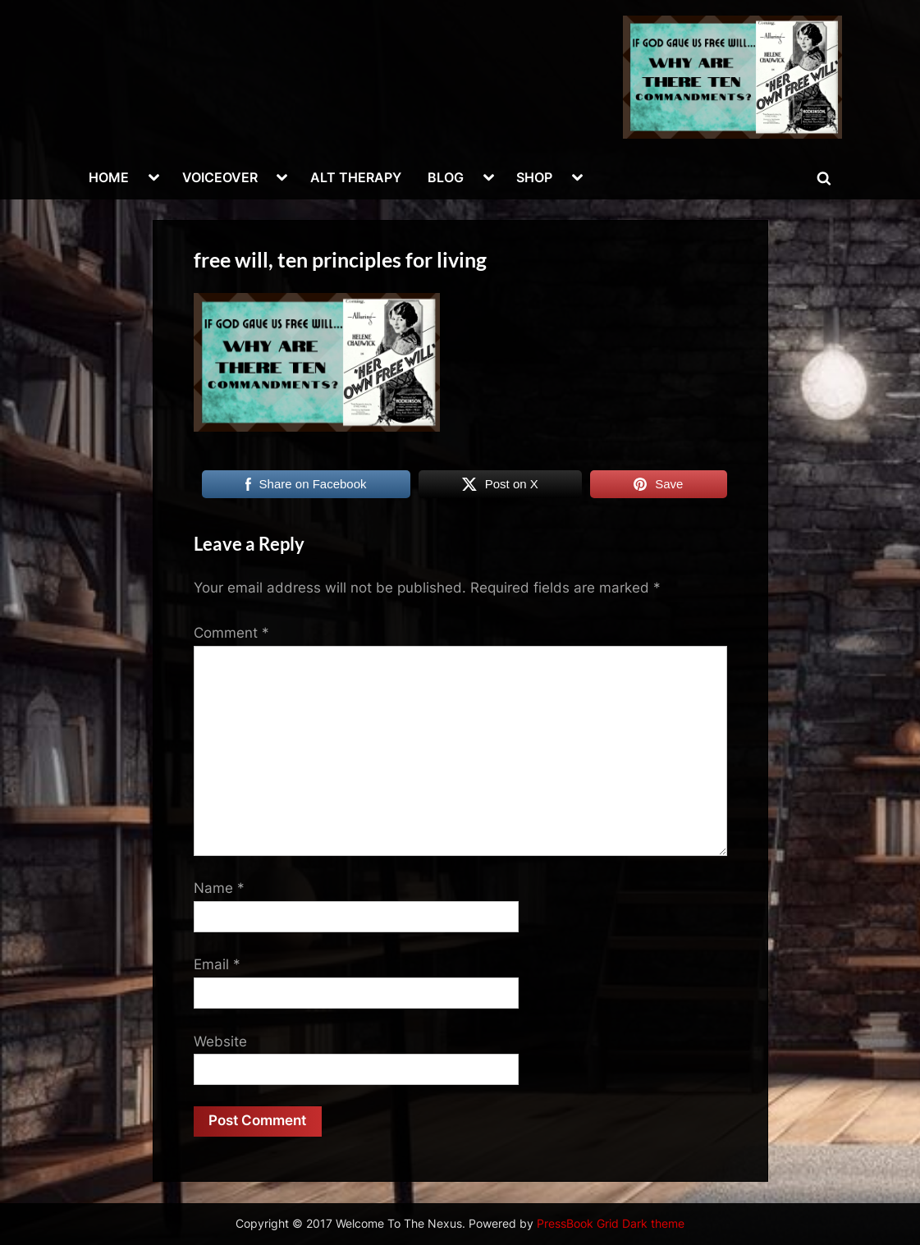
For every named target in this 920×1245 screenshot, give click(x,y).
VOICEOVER (220, 177)
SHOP (534, 177)
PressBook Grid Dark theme (610, 1223)
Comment (231, 633)
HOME (109, 177)
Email (217, 964)
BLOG (446, 177)
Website (220, 1041)
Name (219, 888)
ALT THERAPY (355, 177)
